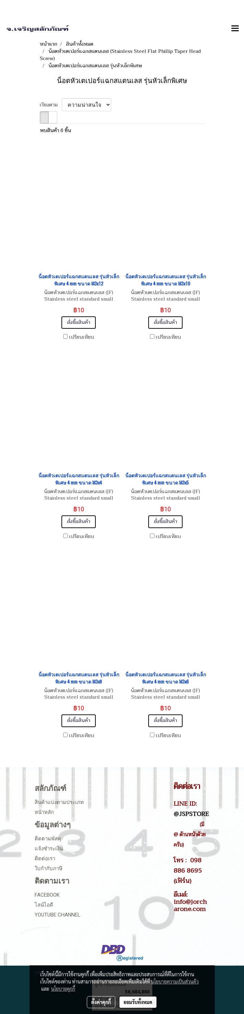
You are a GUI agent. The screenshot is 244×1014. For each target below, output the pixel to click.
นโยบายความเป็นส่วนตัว (175, 981)
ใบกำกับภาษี (48, 868)
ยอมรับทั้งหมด (138, 1002)
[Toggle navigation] (235, 28)
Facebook (47, 895)
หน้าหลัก (44, 812)
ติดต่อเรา (45, 858)
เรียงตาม (51, 104)
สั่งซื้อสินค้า (78, 322)
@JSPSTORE (191, 813)
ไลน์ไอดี (44, 905)
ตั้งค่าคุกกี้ (101, 1002)
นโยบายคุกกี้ (63, 989)
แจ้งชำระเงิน (49, 849)
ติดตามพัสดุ (48, 839)
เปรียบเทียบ (81, 337)
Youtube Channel (57, 915)
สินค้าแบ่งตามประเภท (59, 802)
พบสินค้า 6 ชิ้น (55, 130)
